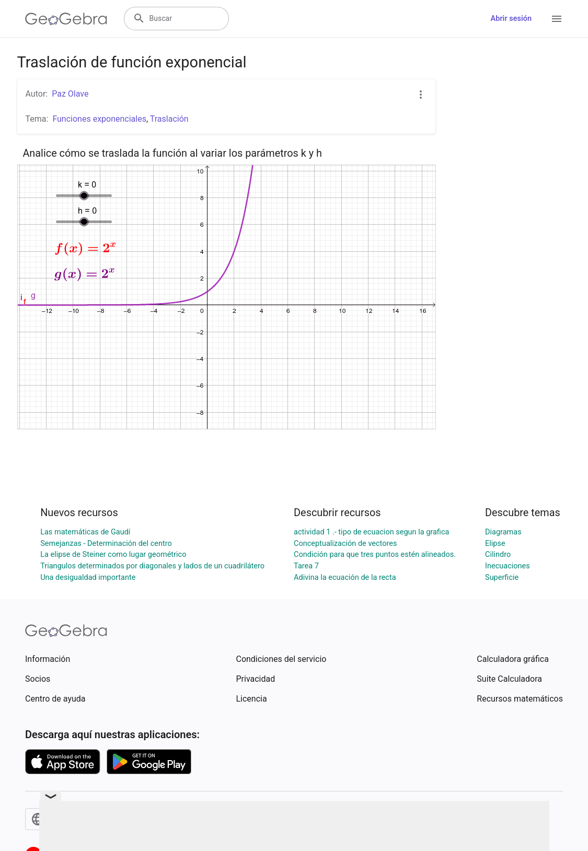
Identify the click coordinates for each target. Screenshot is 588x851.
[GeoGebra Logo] (66, 19)
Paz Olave (70, 94)
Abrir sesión (511, 18)
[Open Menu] (556, 19)
